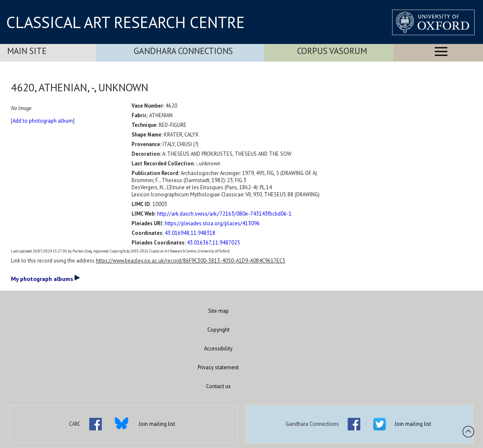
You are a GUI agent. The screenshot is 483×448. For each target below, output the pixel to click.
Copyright (218, 329)
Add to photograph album (43, 120)
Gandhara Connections (183, 51)
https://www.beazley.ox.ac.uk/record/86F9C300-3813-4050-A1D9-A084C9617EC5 (190, 260)
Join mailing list (157, 423)
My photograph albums (45, 278)
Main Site (26, 51)
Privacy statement (218, 367)
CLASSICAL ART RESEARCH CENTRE (125, 22)
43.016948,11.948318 (190, 233)
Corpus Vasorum (332, 51)
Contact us (218, 386)
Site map (218, 310)
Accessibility (218, 348)
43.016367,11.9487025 (213, 242)
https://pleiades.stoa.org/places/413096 (212, 223)
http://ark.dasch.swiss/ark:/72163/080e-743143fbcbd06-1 (224, 213)
